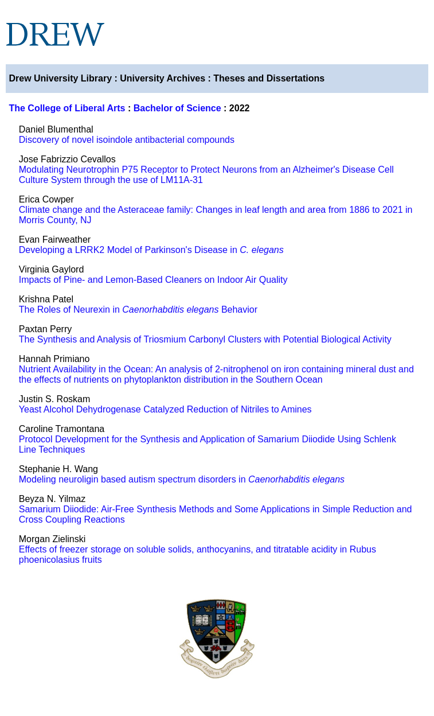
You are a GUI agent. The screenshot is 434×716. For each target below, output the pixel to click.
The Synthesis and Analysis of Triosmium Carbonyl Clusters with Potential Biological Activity (205, 339)
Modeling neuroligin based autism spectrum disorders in (182, 479)
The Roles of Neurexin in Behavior (138, 309)
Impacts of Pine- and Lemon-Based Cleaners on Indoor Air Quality (153, 280)
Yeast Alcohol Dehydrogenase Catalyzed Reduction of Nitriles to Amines (165, 409)
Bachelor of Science (177, 108)
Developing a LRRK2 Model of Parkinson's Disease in (151, 250)
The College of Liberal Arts (67, 108)
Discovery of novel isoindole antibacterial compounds (126, 140)
